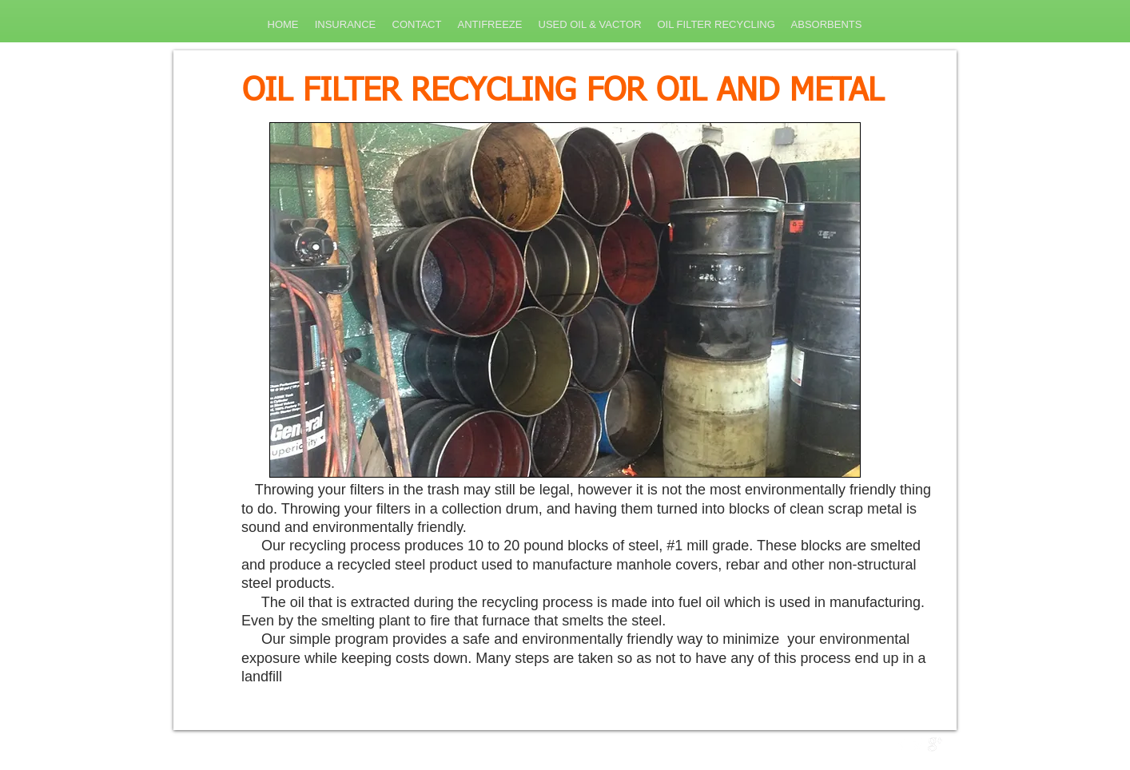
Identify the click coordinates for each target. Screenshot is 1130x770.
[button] (565, 300)
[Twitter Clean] (918, 744)
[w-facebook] (901, 744)
